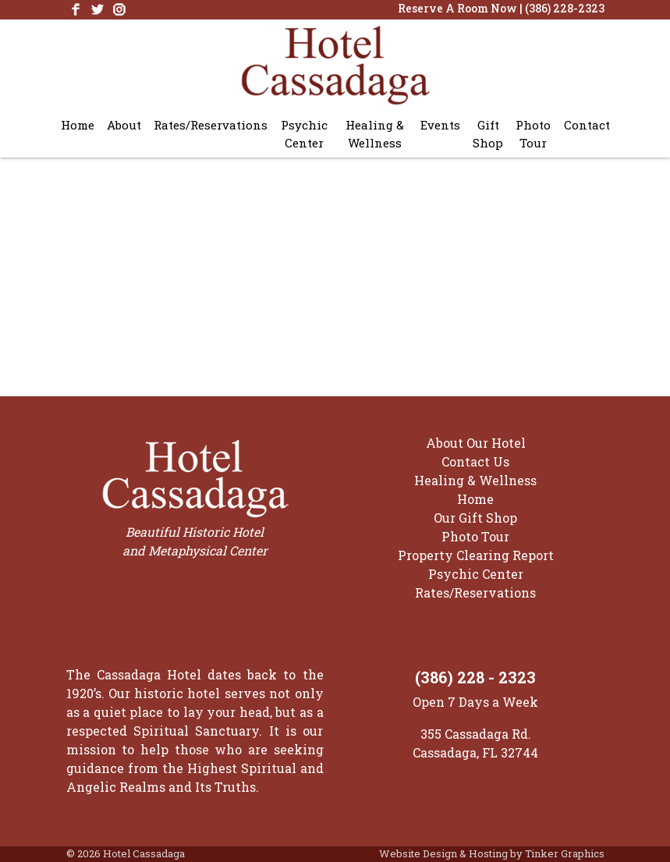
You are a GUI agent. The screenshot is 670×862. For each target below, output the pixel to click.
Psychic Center (304, 134)
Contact (587, 125)
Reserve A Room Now (457, 8)
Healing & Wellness (375, 134)
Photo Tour (533, 134)
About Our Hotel (476, 443)
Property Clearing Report (476, 555)
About (124, 125)
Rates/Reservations (211, 125)
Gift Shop (488, 134)
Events (440, 125)
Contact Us (475, 461)
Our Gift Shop (475, 517)
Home (77, 125)
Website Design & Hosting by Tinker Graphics (491, 853)
